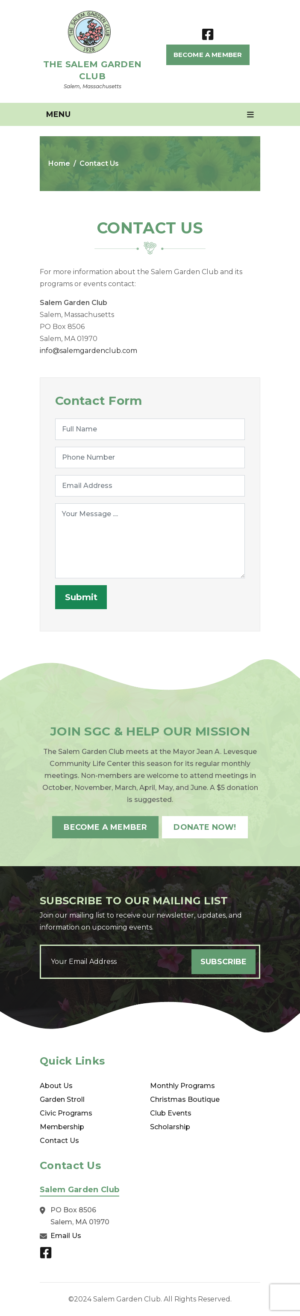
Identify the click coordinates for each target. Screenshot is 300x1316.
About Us (56, 1086)
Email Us (65, 1236)
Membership (62, 1127)
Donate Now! (205, 827)
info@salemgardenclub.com (88, 351)
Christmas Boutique (185, 1099)
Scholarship (170, 1127)
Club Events (170, 1113)
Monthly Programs (182, 1086)
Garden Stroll (62, 1099)
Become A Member (208, 55)
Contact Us (59, 1141)
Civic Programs (66, 1113)
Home (59, 163)
